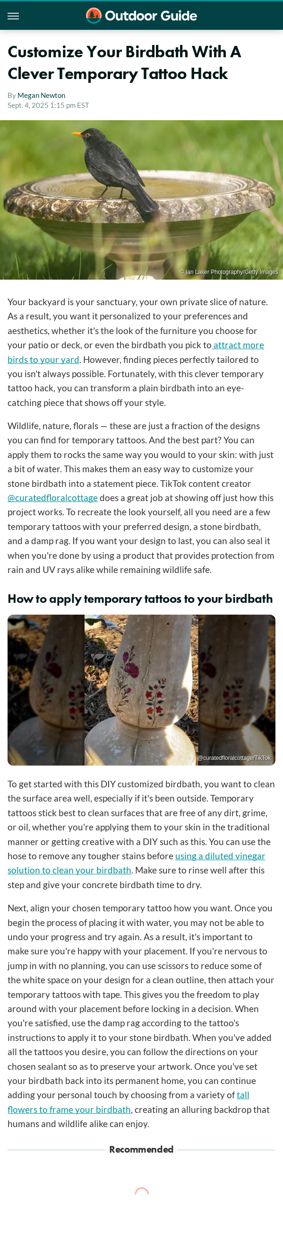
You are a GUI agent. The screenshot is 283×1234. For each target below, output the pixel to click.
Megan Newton (41, 95)
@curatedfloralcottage (53, 497)
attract (226, 344)
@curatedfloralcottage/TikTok (234, 758)
